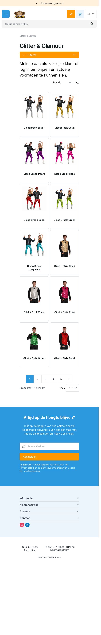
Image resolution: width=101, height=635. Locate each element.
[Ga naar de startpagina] (19, 14)
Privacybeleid (27, 467)
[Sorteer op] (61, 82)
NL (91, 14)
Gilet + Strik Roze (64, 312)
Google (71, 467)
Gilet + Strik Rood (64, 358)
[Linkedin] (27, 525)
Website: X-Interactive (49, 557)
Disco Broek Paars (34, 173)
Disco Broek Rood (34, 219)
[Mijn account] (71, 14)
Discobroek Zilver (34, 127)
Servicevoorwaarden (52, 467)
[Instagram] (22, 525)
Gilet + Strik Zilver (34, 312)
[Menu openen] (6, 14)
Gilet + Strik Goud (64, 266)
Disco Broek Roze (64, 173)
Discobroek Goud (64, 127)
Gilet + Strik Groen (34, 358)
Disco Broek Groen (64, 219)
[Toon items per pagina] (72, 388)
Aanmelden (29, 456)
